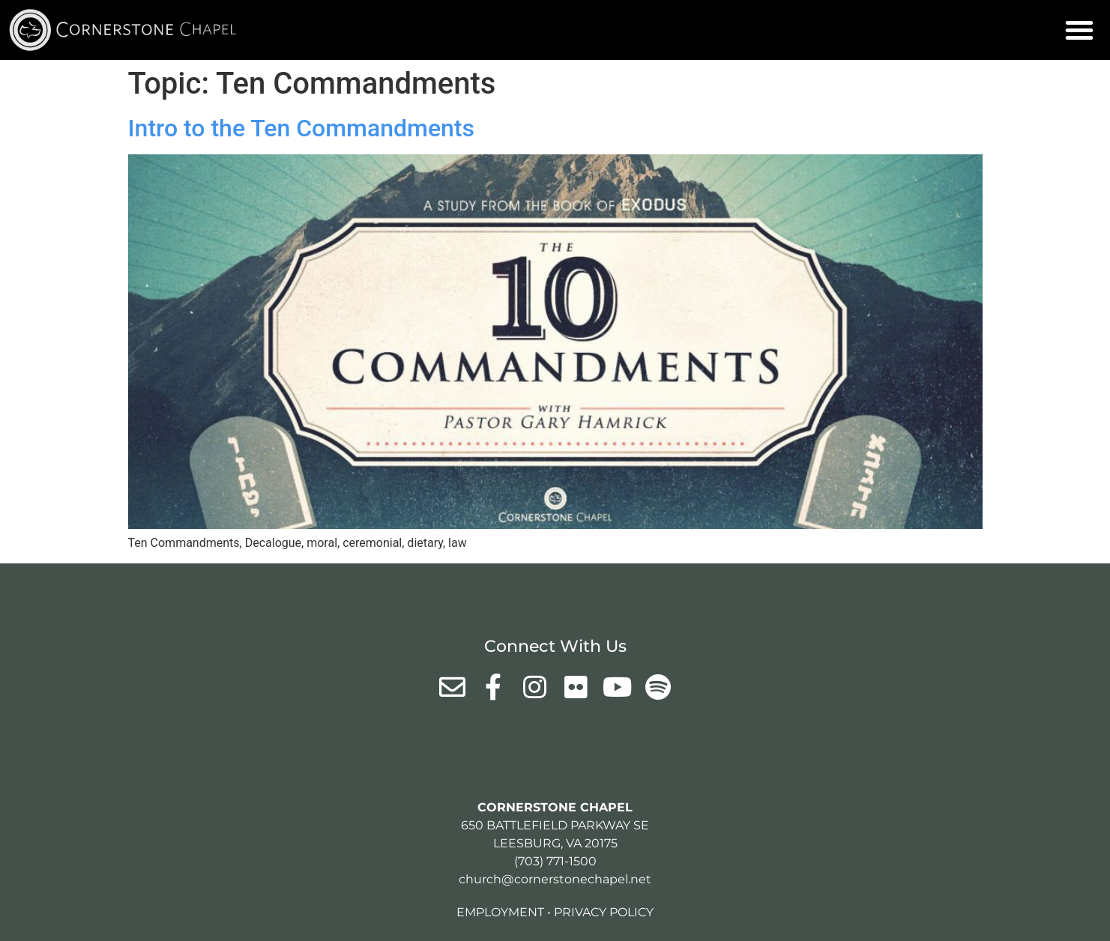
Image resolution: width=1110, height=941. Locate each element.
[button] (1079, 29)
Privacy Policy (604, 912)
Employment (500, 912)
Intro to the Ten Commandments (301, 128)
